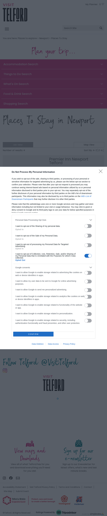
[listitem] (53, 219)
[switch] (88, 226)
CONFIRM (33, 334)
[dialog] (53, 258)
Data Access (53, 344)
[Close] (101, 172)
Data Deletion (38, 344)
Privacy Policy (69, 344)
